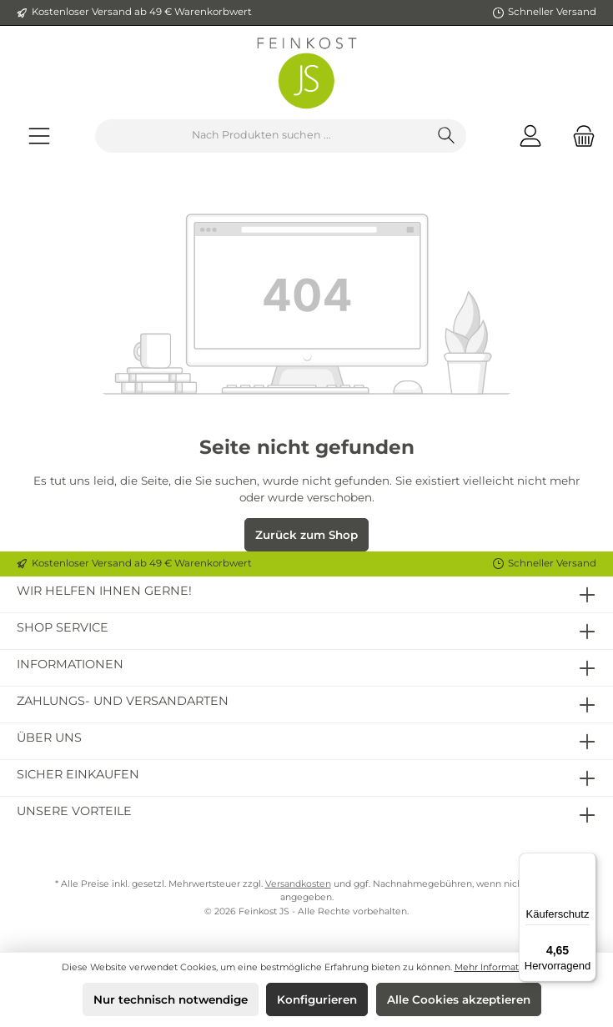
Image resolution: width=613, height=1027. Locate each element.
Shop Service (62, 627)
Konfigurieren (317, 999)
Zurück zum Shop (306, 534)
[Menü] (39, 135)
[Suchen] (446, 136)
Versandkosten (298, 883)
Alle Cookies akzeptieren (458, 999)
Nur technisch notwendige (170, 999)
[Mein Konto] (530, 135)
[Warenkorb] (578, 135)
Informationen (70, 664)
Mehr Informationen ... (503, 967)
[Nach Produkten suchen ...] (261, 136)
